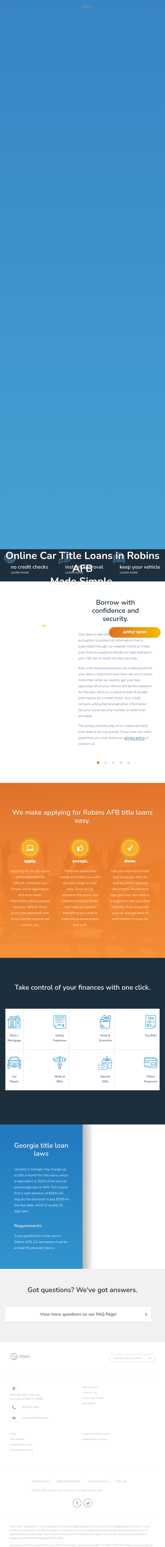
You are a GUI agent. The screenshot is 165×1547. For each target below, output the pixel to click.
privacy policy (134, 738)
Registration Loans (94, 1429)
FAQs (13, 1423)
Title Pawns (17, 1429)
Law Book (88, 1393)
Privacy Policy (40, 1471)
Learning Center (92, 1388)
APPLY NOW (135, 632)
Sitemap (121, 1471)
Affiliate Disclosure (68, 1471)
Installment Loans (21, 1434)
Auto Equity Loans (21, 1439)
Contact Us (89, 1382)
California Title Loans (95, 1423)
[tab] (98, 762)
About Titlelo (90, 1377)
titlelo (87, 6)
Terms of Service (98, 1471)
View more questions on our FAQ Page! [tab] (78, 1304)
